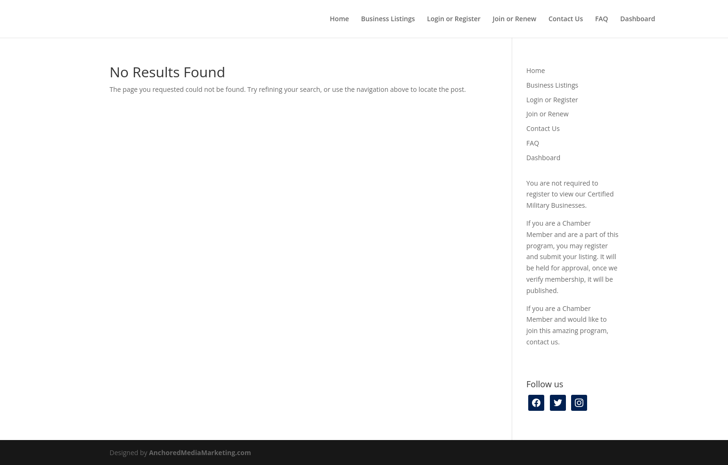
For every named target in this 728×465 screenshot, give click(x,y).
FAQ (601, 19)
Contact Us (565, 19)
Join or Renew (515, 19)
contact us (542, 341)
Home (339, 19)
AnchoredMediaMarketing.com (200, 452)
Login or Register (454, 19)
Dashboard (637, 19)
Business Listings (388, 19)
